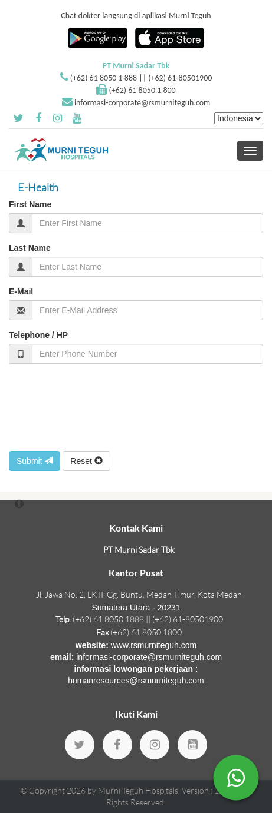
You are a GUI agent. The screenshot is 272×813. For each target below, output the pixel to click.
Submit (35, 461)
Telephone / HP (38, 335)
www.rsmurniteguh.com (154, 645)
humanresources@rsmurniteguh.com (136, 680)
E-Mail (21, 291)
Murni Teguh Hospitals (138, 790)
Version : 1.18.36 (212, 790)
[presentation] (98, 407)
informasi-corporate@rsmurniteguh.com (142, 103)
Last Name (30, 248)
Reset (86, 461)
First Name (30, 204)
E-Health (38, 187)
